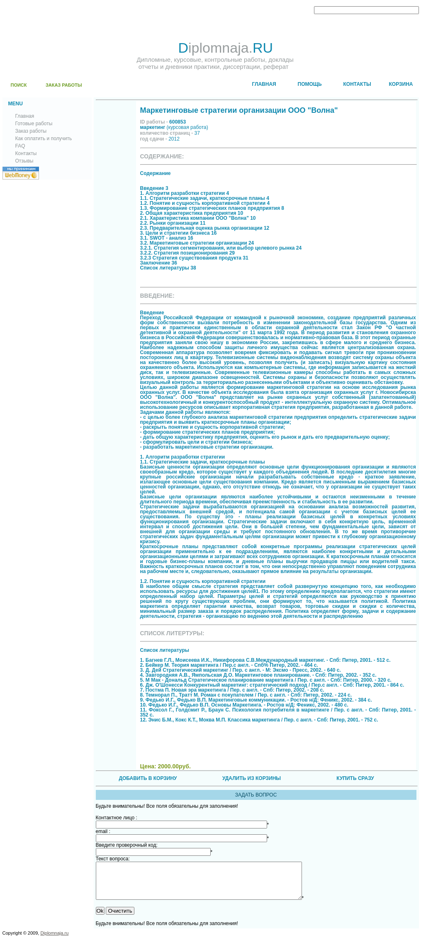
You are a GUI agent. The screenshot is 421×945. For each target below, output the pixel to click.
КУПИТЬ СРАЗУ (355, 778)
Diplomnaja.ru (54, 940)
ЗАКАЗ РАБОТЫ (64, 85)
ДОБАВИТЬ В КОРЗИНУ (148, 778)
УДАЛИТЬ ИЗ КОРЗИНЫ (251, 778)
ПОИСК (19, 85)
